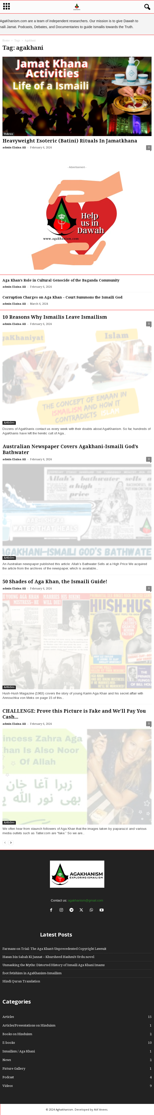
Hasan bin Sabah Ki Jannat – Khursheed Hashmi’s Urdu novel (48, 957)
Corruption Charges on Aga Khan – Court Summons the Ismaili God (62, 297)
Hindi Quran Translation (21, 981)
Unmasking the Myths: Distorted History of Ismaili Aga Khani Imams (53, 965)
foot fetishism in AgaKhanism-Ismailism (32, 973)
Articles (9, 422)
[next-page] (10, 842)
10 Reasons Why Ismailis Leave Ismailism (54, 317)
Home (6, 40)
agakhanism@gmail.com (85, 900)
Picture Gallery (13, 1068)
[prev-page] (4, 842)
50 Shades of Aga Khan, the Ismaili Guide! (54, 581)
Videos (8, 134)
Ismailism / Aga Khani (18, 1051)
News (6, 1060)
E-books (8, 1042)
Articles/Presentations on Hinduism (28, 1025)
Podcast (8, 1077)
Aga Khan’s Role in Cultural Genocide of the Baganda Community (60, 280)
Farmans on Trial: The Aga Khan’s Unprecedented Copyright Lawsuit (54, 949)
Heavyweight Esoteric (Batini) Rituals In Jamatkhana (69, 141)
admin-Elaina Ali (14, 147)
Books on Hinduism (17, 1034)
